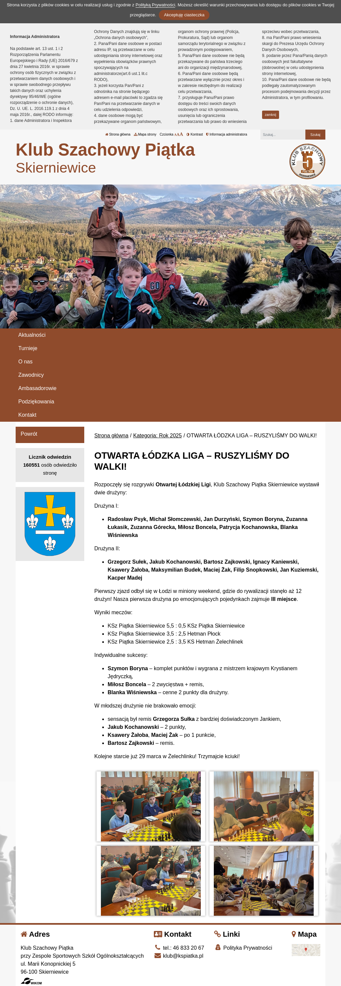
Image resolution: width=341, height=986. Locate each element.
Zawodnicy (31, 375)
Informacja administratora (226, 134)
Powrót (29, 434)
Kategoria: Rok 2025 (157, 435)
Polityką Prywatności (155, 4)
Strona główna (118, 134)
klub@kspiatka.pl (178, 956)
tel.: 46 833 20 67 (179, 948)
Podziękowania (36, 401)
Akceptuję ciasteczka (184, 14)
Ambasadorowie (37, 388)
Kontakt (27, 415)
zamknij (270, 115)
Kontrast (194, 134)
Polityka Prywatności (243, 947)
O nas (25, 361)
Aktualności (32, 335)
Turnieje (27, 348)
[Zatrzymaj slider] (170, 321)
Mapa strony (145, 134)
